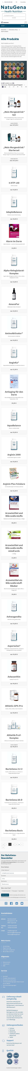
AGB (4, 966)
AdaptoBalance (14, 212)
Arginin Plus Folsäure (14, 483)
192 (26, 87)
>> (3, 847)
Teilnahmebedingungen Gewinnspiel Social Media (13, 982)
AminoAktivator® (14, 333)
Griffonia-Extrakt (14, 185)
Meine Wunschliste (8, 951)
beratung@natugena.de (14, 934)
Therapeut (14, 891)
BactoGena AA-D (14, 799)
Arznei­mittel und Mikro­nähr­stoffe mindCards (14, 548)
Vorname (3, 875)
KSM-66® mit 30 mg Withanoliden (14, 619)
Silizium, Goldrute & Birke (14, 428)
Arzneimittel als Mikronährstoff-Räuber (14, 583)
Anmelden (23, 2)
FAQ (4, 987)
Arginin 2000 (14, 454)
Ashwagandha (14, 616)
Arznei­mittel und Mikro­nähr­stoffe (14, 515)
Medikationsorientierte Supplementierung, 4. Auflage (14, 518)
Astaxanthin (14, 676)
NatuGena (3, 29)
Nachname (4, 881)
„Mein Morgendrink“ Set (14, 113)
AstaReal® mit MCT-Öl (14, 679)
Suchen (14, 17)
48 (17, 87)
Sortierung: (4, 85)
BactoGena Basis (14, 830)
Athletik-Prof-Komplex (14, 737)
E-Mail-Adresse (5, 870)
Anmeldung (6, 946)
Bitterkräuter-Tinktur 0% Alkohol (14, 307)
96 (21, 87)
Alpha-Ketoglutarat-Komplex (14, 272)
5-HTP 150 (14, 182)
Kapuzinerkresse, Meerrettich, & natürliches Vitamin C (14, 365)
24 (13, 87)
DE (16, 2)
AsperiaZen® (14, 645)
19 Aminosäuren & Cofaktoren (14, 336)
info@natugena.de (12, 930)
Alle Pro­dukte (4, 31)
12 (9, 87)
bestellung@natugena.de (14, 932)
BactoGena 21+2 (14, 769)
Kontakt (5, 976)
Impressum (6, 964)
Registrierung (7, 948)
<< (3, 844)
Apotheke (20, 891)
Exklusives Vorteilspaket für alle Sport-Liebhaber (14, 740)
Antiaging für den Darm (14, 393)
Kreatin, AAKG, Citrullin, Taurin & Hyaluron (14, 708)
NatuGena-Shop (13, 29)
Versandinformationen (9, 980)
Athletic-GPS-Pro (14, 705)
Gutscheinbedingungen (9, 985)
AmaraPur (14, 304)
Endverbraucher (5, 891)
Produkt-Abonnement (9, 978)
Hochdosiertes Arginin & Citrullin (14, 457)
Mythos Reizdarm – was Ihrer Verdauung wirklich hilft (14, 244)
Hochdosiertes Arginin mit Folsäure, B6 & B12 (14, 486)
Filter (24, 26)
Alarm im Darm (14, 241)
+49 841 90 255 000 (12, 926)
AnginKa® (14, 362)
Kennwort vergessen (9, 950)
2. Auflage (14, 553)
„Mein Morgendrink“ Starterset (14, 149)
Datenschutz (6, 962)
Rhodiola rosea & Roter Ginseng (14, 215)
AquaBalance (14, 425)
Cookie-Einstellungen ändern (14, 1068)
